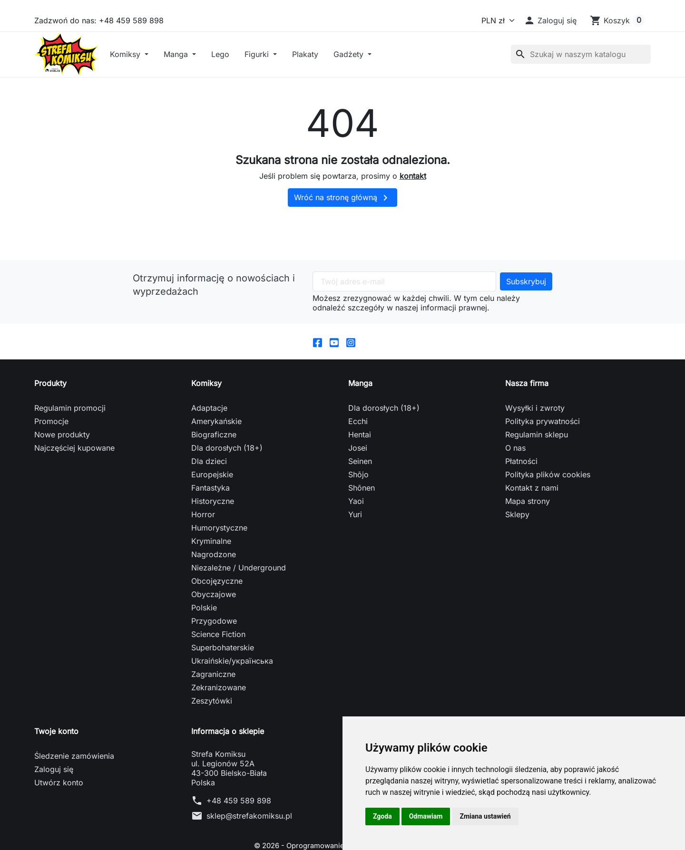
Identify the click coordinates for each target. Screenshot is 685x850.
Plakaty (360, 73)
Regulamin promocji (70, 448)
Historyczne (212, 541)
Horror (203, 555)
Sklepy (517, 555)
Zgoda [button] (382, 816)
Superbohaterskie (222, 688)
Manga (231, 73)
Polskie (204, 648)
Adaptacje (209, 448)
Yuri (355, 555)
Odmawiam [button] (426, 816)
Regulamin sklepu (536, 475)
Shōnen (361, 528)
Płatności (521, 501)
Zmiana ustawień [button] (485, 816)
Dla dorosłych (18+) (227, 488)
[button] (550, 20)
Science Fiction (218, 674)
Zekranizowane (218, 728)
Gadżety (404, 73)
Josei (357, 488)
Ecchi (358, 461)
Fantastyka (210, 528)
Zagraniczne (213, 714)
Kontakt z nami (531, 528)
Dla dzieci (209, 501)
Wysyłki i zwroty (535, 448)
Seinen (360, 501)
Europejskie (212, 515)
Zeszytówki (211, 741)
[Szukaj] (581, 73)
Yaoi (356, 541)
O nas (515, 488)
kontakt (413, 214)
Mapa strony (527, 541)
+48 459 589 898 (238, 841)
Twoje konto (56, 771)
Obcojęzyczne (217, 621)
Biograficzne (213, 475)
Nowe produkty (62, 475)
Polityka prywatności (542, 461)
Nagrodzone (213, 594)
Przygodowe (214, 661)
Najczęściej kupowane (74, 488)
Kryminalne (211, 581)
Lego (275, 73)
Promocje (51, 461)
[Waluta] (496, 20)
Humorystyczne (219, 568)
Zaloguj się (53, 809)
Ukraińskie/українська (232, 701)
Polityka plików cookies (547, 515)
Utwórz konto (58, 823)
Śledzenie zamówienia (74, 796)
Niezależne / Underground (238, 608)
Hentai (359, 475)
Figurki (312, 73)
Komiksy (181, 73)
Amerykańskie (216, 461)
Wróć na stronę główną (342, 236)
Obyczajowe (213, 634)
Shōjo (358, 515)
